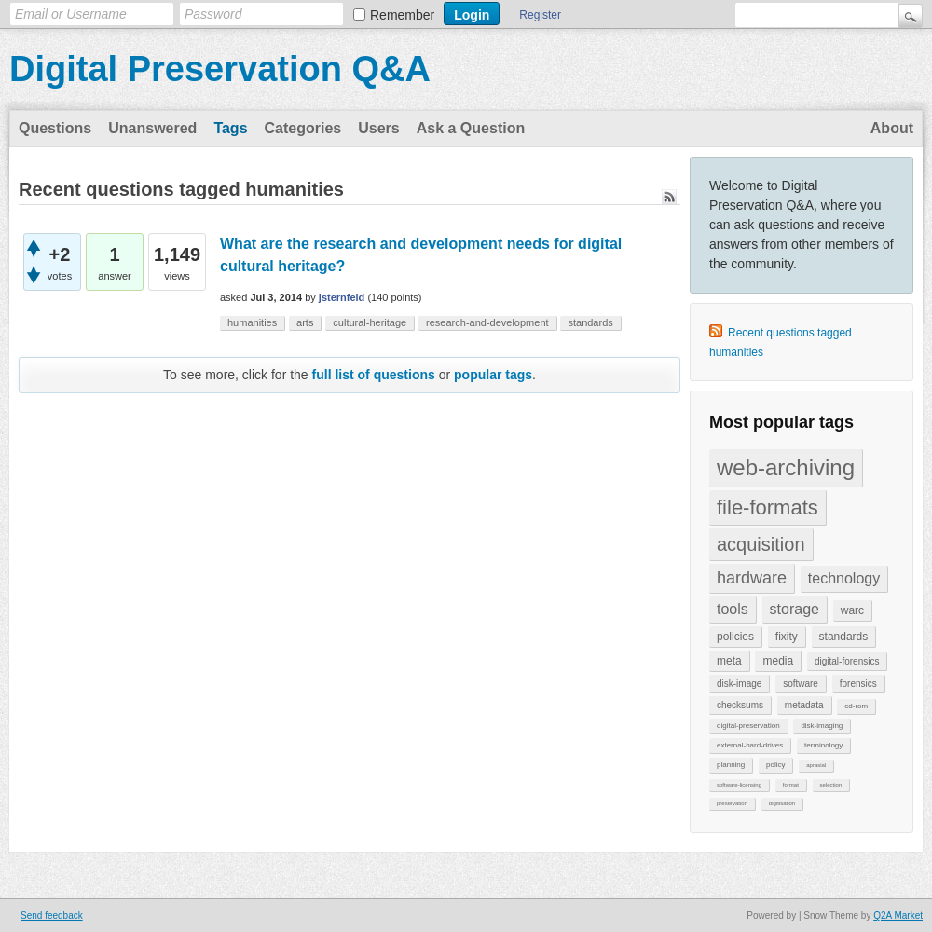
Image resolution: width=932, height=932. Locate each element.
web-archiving (786, 467)
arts (304, 322)
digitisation (782, 803)
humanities (252, 322)
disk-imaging (822, 725)
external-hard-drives (750, 745)
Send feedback (52, 916)
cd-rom (856, 706)
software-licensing (739, 785)
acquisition (761, 544)
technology (844, 578)
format (791, 785)
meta (729, 660)
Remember (402, 14)
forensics (858, 683)
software (800, 683)
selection (831, 785)
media (777, 660)
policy (775, 765)
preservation (732, 803)
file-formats (767, 507)
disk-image (739, 683)
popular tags (493, 374)
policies (735, 636)
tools (732, 609)
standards (844, 636)
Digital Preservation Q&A (220, 69)
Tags (230, 128)
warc (852, 610)
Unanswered (152, 128)
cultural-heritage (369, 322)
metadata (804, 705)
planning (731, 765)
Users (378, 128)
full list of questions (373, 374)
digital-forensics (847, 661)
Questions (55, 128)
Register (540, 14)
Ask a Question (471, 128)
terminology (823, 745)
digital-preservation (748, 725)
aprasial (816, 765)
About (891, 128)
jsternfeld (342, 297)
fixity (786, 636)
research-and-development (487, 322)
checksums (740, 705)
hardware (752, 578)
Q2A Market (898, 916)
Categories (303, 128)
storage (794, 609)
